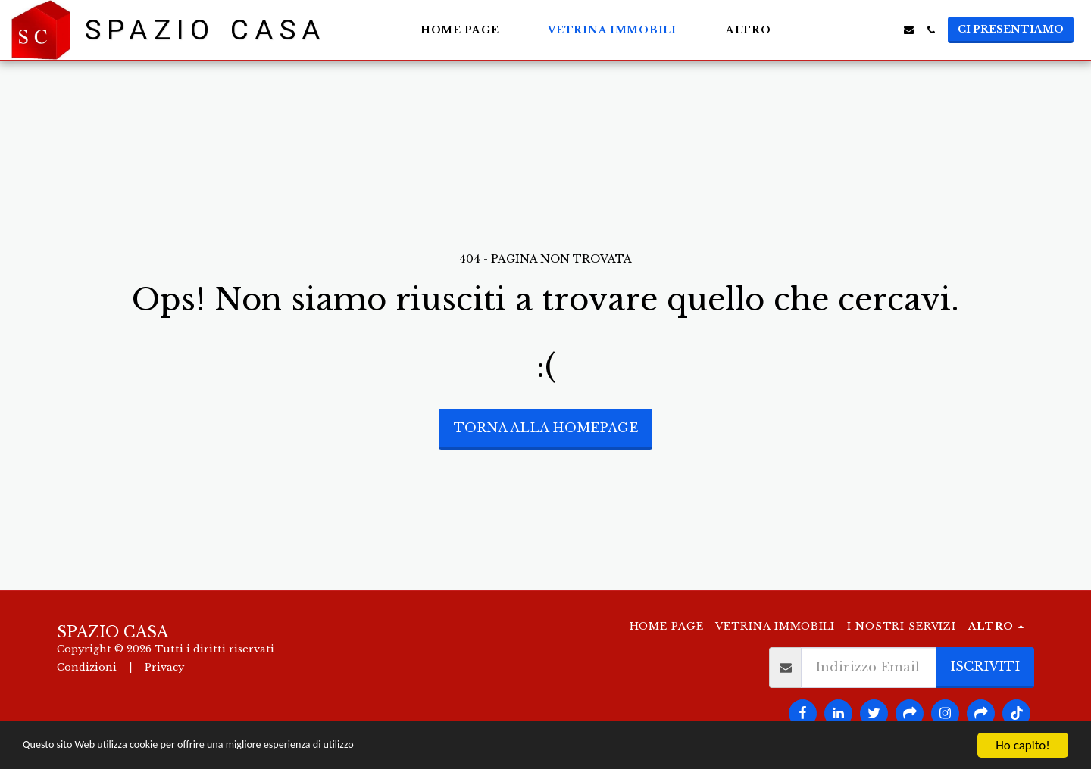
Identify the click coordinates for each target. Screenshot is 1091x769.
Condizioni (87, 667)
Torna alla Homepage (546, 427)
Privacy (164, 667)
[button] (843, 30)
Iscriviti (985, 666)
